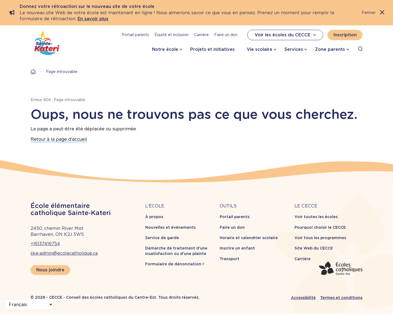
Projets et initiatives (212, 49)
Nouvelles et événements (170, 227)
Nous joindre (50, 269)
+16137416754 (45, 243)
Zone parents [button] (330, 49)
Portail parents (135, 35)
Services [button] (293, 49)
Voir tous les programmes (320, 238)
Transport (229, 259)
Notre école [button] (165, 49)
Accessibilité (303, 297)
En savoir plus (93, 18)
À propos (154, 217)
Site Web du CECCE (313, 248)
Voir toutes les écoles (316, 217)
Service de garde (162, 238)
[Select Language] (28, 304)
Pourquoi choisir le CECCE (320, 227)
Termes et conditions (341, 297)
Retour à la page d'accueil (59, 139)
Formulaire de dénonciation (173, 264)
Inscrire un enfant (237, 248)
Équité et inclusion (171, 35)
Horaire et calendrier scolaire (249, 238)
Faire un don (225, 35)
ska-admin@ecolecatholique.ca (64, 253)
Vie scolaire (259, 49)
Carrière (201, 35)
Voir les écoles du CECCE (286, 35)
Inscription (345, 34)
